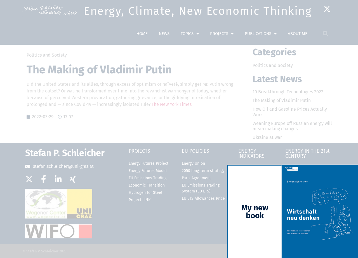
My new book (261, 211)
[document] (179, 129)
